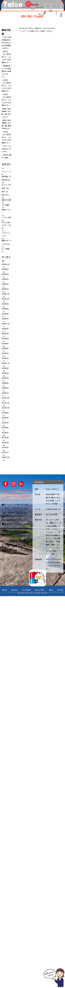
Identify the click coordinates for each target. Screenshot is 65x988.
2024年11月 (5, 294)
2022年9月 (5, 368)
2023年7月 (5, 333)
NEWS (3, 188)
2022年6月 (5, 383)
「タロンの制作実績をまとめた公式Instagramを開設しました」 (6, 42)
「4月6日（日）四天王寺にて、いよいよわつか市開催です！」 (6, 85)
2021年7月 (5, 423)
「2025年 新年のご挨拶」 (7, 156)
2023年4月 (5, 348)
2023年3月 (5, 353)
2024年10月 (5, 299)
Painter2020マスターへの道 (6, 225)
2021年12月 (5, 398)
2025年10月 (5, 264)
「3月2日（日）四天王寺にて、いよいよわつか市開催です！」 (6, 100)
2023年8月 (5, 328)
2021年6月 (5, 427)
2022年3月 (5, 388)
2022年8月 (5, 373)
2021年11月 (5, 403)
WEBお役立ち (6, 180)
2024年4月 (5, 314)
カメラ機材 (5, 205)
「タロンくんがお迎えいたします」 (6, 148)
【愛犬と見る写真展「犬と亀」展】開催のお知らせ (6, 124)
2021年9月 (5, 413)
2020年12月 (5, 457)
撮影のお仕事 (6, 200)
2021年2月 (5, 447)
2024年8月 (5, 304)
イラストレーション (6, 234)
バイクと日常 (6, 217)
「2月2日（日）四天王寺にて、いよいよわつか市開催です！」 (6, 137)
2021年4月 (5, 437)
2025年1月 (5, 289)
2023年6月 (5, 338)
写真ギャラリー (6, 211)
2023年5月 (5, 343)
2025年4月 (5, 274)
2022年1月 (5, 393)
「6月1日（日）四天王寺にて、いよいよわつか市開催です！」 (6, 57)
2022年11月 (5, 363)
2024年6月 (5, 309)
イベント (5, 171)
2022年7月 (5, 378)
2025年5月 (5, 269)
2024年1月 (5, 319)
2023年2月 (5, 358)
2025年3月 (5, 279)
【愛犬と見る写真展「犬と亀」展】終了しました (6, 113)
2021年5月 (5, 432)
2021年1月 (5, 452)
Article (4, 185)
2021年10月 (5, 408)
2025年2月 (5, 284)
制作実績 (5, 176)
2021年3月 (5, 442)
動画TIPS (5, 240)
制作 (3, 191)
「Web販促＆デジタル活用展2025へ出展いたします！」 (6, 71)
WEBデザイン (6, 195)
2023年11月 (5, 324)
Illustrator (6, 244)
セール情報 (5, 249)
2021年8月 (5, 418)
